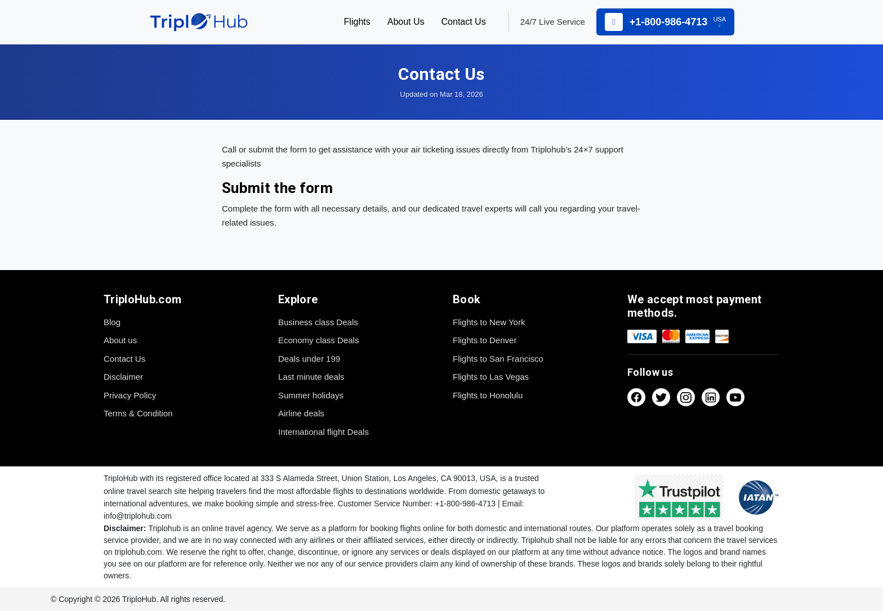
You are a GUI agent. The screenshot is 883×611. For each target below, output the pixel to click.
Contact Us (464, 21)
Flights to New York (489, 322)
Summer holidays (311, 395)
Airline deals (301, 413)
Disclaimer (123, 376)
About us (120, 340)
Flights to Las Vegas (491, 376)
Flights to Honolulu (488, 395)
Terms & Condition (138, 413)
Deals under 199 (309, 358)
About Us (406, 21)
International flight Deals (323, 432)
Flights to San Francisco (498, 358)
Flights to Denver (484, 340)
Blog (112, 322)
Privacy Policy (130, 395)
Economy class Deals (318, 340)
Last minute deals (311, 376)
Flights (357, 21)
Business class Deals (318, 322)
